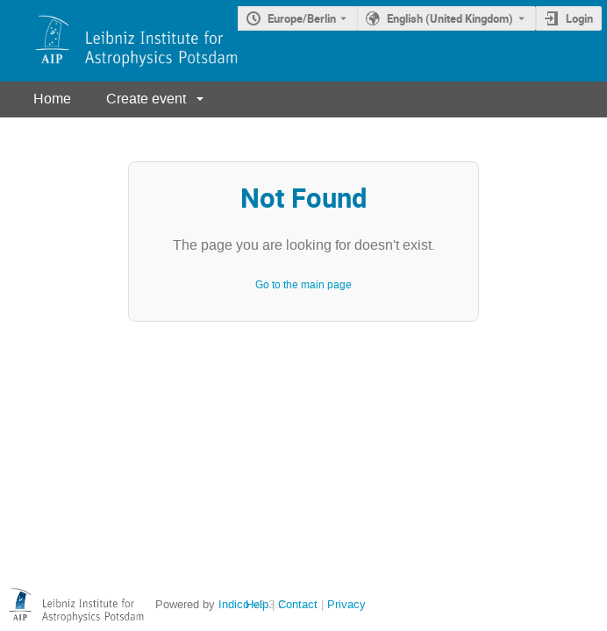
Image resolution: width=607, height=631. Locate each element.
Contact (298, 604)
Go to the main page (303, 285)
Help (257, 604)
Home (52, 98)
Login (579, 18)
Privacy (346, 604)
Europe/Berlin (302, 18)
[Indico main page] (119, 41)
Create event (146, 98)
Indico (233, 604)
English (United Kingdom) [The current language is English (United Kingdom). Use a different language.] (450, 18)
